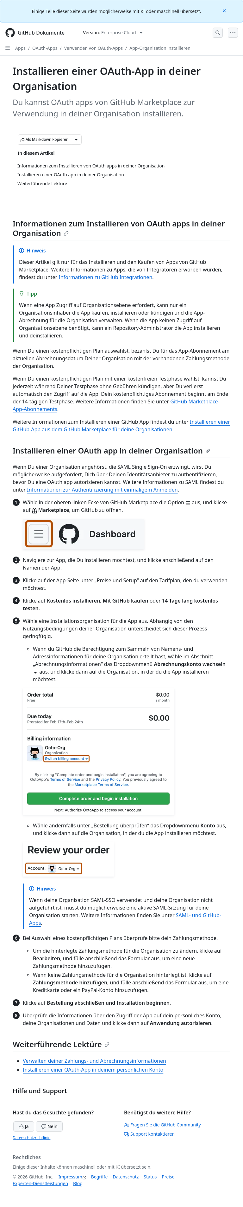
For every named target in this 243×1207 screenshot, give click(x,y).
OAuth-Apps (44, 48)
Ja (24, 1126)
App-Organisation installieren (159, 48)
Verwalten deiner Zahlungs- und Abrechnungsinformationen (94, 1060)
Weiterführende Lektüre (61, 1044)
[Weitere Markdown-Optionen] (76, 139)
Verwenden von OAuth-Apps (93, 48)
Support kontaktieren (149, 1134)
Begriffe (99, 1177)
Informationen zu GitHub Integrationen (105, 277)
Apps (20, 48)
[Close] (225, 10)
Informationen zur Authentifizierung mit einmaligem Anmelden (102, 489)
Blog (78, 1183)
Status (150, 1177)
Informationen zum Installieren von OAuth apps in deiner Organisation (119, 228)
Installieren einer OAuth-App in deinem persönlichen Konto (93, 1069)
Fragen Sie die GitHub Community (162, 1125)
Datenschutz (126, 1177)
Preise (168, 1177)
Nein (49, 1126)
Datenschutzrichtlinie (31, 1137)
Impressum (70, 1177)
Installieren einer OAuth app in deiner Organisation (111, 450)
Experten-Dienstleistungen (40, 1183)
